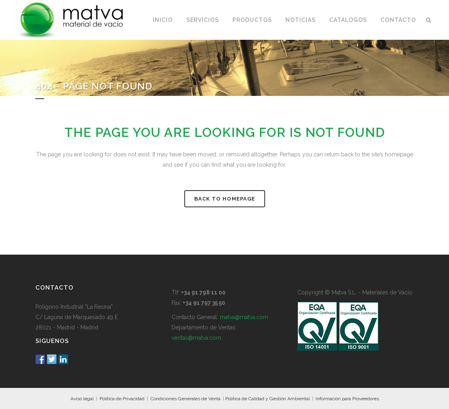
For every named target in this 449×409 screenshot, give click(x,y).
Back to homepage (224, 199)
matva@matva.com (244, 317)
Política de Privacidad (122, 398)
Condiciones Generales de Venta (185, 398)
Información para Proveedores (347, 398)
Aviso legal (82, 398)
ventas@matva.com (196, 338)
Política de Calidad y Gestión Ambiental (267, 398)
